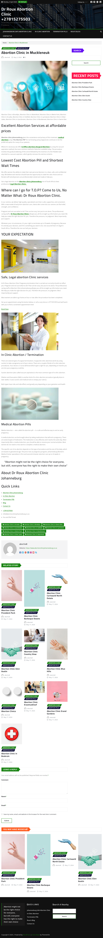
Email (3, 805)
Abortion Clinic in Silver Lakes (13, 534)
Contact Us (7, 36)
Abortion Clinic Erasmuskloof (31, 703)
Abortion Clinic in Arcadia (12, 524)
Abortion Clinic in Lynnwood (55, 528)
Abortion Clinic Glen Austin (10, 670)
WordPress (26, 935)
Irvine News (36, 935)
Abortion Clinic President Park (8, 611)
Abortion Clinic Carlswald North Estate (54, 595)
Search (77, 50)
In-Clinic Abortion (42, 32)
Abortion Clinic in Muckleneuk (18, 43)
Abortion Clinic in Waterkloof (35, 534)
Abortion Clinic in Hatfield (34, 528)
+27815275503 (8, 511)
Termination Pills (60, 32)
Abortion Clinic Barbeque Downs (32, 617)
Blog (4, 503)
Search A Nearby (61, 904)
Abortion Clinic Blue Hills (56, 670)
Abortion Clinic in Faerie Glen (54, 524)
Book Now (4, 309)
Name (3, 796)
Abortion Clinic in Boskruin (9, 755)
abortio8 (7, 57)
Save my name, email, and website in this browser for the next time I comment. (30, 814)
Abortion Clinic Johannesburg (13, 493)
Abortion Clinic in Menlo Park (13, 531)
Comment (4, 780)
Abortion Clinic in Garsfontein (13, 528)
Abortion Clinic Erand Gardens (56, 712)
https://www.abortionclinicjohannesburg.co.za (41, 548)
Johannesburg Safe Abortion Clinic (17, 32)
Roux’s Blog (75, 32)
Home (5, 43)
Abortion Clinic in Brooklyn (32, 524)
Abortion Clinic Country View (31, 653)
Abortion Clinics (8, 711)
